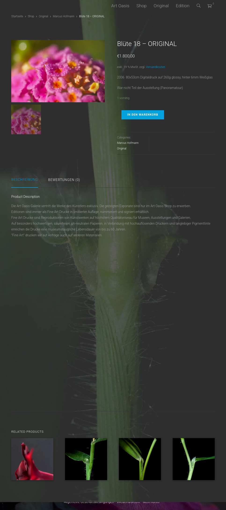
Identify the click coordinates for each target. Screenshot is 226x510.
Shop (141, 5)
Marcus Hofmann (63, 16)
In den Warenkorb (142, 114)
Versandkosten (155, 67)
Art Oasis (120, 5)
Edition (183, 5)
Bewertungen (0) (64, 180)
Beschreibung (24, 179)
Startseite (17, 16)
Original (161, 5)
